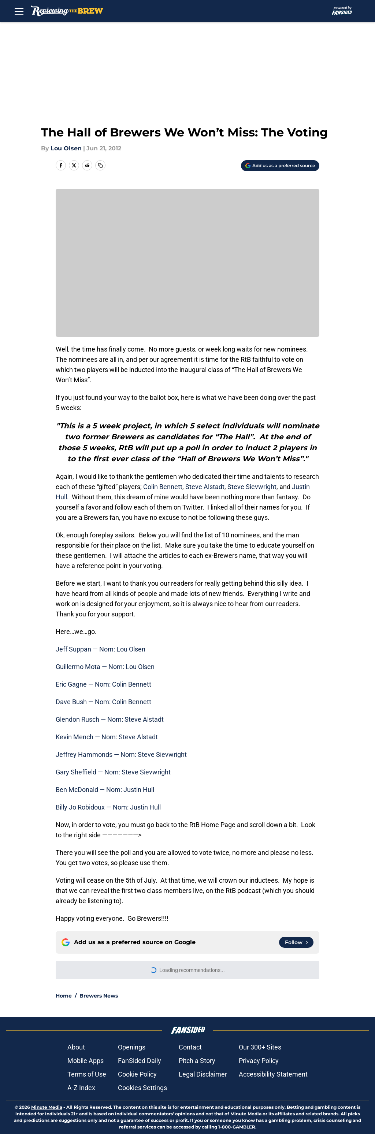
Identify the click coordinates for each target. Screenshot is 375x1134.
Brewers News (98, 995)
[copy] (100, 165)
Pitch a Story (197, 1060)
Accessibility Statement (273, 1074)
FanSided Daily (139, 1060)
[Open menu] (19, 11)
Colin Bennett (162, 487)
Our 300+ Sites (260, 1047)
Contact (190, 1047)
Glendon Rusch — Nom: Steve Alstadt (110, 719)
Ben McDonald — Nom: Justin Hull (105, 789)
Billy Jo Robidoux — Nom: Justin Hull (108, 807)
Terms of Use (86, 1074)
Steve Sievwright (251, 487)
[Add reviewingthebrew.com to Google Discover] (280, 165)
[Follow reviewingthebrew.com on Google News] (296, 942)
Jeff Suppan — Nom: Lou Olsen (100, 649)
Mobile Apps (85, 1060)
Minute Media (46, 1107)
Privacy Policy (259, 1060)
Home (64, 995)
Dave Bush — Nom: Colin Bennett (103, 702)
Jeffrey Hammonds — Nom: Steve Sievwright (121, 754)
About (76, 1047)
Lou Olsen (66, 148)
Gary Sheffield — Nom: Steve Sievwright (113, 772)
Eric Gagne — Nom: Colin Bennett (103, 684)
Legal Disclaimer (203, 1074)
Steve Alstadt (204, 487)
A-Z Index (81, 1088)
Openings (131, 1047)
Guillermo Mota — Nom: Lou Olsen (105, 667)
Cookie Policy (137, 1074)
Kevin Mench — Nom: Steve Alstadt (107, 737)
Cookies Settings (142, 1088)
